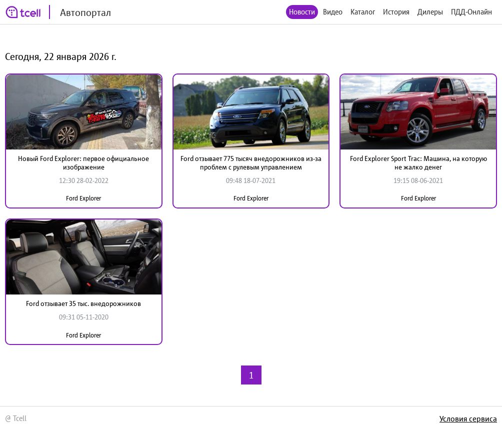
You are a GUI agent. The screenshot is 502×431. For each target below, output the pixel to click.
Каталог (362, 11)
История (396, 11)
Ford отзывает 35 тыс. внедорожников (83, 304)
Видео (332, 11)
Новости (302, 11)
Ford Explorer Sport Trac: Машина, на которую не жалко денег (418, 162)
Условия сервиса (468, 419)
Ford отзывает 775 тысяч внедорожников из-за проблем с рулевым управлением (251, 162)
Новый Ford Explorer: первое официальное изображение (83, 162)
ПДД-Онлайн (471, 11)
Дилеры (430, 11)
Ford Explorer (83, 198)
